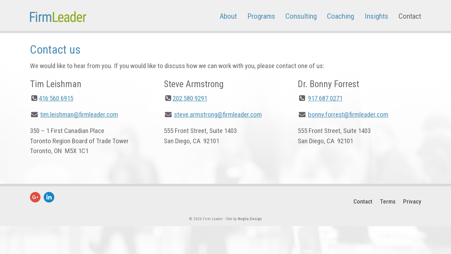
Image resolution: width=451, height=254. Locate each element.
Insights (376, 16)
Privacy (412, 201)
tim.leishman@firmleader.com (79, 114)
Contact (410, 16)
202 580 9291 (190, 98)
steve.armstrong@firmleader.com (218, 114)
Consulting (301, 16)
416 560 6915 (56, 98)
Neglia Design (250, 219)
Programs (261, 16)
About (228, 16)
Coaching (340, 16)
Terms (388, 201)
